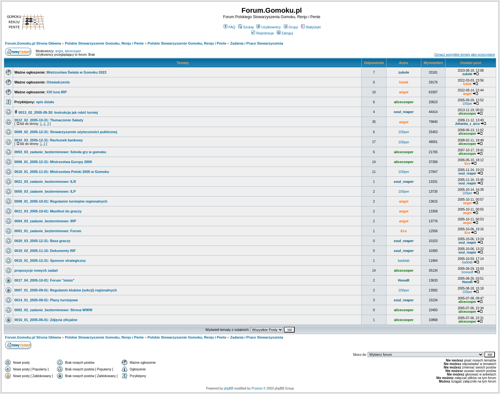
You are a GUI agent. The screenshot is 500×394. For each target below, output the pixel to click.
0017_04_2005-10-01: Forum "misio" (44, 280)
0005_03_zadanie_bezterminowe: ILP (45, 191)
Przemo (257, 388)
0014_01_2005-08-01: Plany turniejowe (46, 300)
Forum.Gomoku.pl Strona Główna (33, 43)
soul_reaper (404, 112)
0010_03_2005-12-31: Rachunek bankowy (48, 140)
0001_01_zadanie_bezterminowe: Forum (47, 231)
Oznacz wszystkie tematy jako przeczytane (464, 54)
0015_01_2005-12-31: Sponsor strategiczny (50, 260)
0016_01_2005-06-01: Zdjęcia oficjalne (45, 320)
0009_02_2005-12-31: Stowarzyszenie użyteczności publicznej (65, 132)
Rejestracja (262, 33)
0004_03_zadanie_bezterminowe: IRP (45, 221)
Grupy (291, 27)
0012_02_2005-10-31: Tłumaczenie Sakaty (48, 120)
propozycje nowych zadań (36, 270)
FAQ (229, 27)
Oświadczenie (58, 82)
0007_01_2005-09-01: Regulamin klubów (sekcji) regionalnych (65, 290)
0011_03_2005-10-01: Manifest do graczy (48, 211)
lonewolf (467, 272)
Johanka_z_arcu (467, 123)
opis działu (45, 102)
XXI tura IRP (57, 92)
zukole (403, 72)
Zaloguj (285, 33)
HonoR (403, 280)
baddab (404, 260)
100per (467, 103)
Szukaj (246, 27)
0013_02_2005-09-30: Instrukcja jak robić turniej (58, 112)
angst (59, 51)
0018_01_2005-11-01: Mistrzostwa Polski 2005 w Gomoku (61, 172)
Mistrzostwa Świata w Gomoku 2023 (77, 72)
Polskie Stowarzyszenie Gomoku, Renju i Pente (104, 43)
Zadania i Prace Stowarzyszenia (256, 43)
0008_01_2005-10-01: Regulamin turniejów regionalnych (60, 201)
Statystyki (311, 27)
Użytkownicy (268, 27)
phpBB (228, 388)
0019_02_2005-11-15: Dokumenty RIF (45, 251)
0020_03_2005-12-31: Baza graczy (42, 241)
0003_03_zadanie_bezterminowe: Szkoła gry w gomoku (60, 152)
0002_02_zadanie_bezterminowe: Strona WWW (53, 310)
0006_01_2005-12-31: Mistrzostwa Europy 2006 (53, 162)
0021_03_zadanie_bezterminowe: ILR (45, 181)
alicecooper (73, 51)
